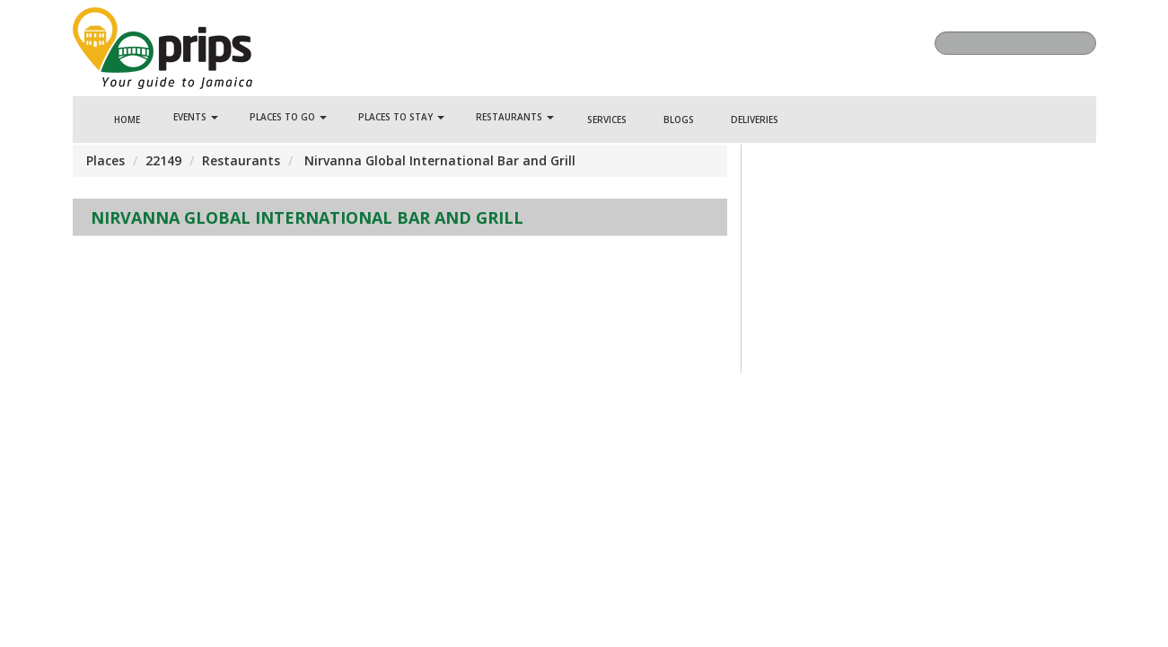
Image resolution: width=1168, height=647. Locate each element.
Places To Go (288, 117)
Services (607, 119)
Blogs (678, 119)
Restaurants (515, 117)
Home (127, 119)
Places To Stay (401, 117)
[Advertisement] (400, 290)
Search (1078, 42)
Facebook (761, 46)
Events (195, 117)
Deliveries (754, 119)
